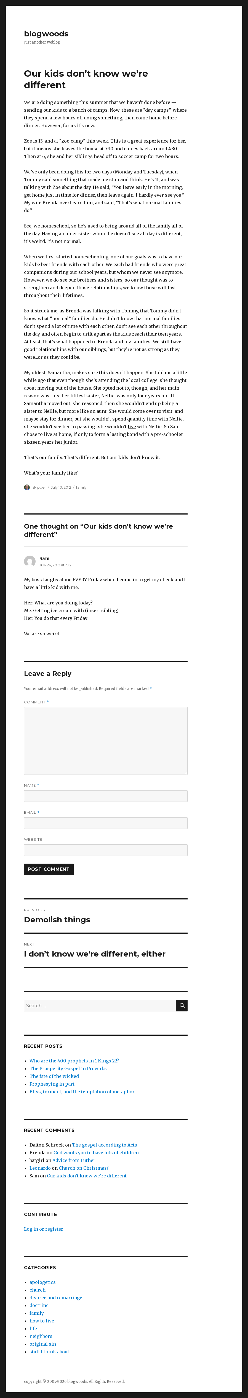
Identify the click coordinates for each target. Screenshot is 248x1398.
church (38, 1290)
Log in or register (43, 1229)
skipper (39, 487)
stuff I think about (49, 1351)
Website (33, 839)
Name (31, 785)
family (81, 487)
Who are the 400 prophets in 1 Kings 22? (74, 1061)
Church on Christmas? (84, 1168)
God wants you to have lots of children (96, 1152)
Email (32, 812)
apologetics (43, 1282)
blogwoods (46, 33)
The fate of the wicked (54, 1076)
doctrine (39, 1305)
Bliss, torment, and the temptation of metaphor (82, 1091)
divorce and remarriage (56, 1297)
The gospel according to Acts (104, 1145)
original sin (43, 1344)
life (33, 1328)
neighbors (41, 1336)
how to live (42, 1321)
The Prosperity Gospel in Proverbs (68, 1068)
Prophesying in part (52, 1084)
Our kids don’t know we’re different (87, 1176)
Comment (36, 702)
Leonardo (40, 1168)
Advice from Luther (73, 1160)
